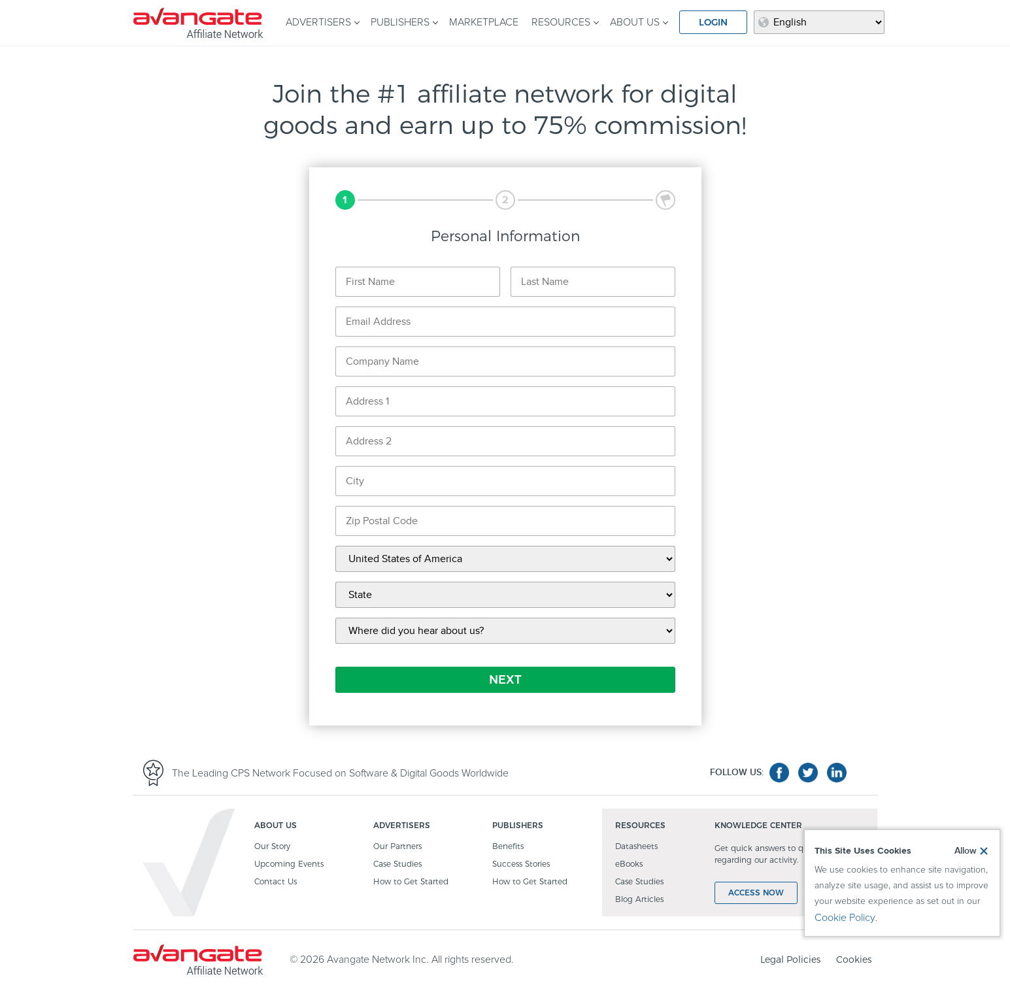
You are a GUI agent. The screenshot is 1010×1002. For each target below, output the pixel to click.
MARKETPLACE (483, 22)
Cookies (853, 959)
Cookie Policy (845, 917)
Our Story (272, 847)
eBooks (629, 864)
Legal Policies (790, 959)
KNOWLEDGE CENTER (758, 826)
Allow (965, 851)
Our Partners (397, 847)
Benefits (508, 847)
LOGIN (713, 22)
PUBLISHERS (400, 22)
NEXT (505, 680)
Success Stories (521, 864)
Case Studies (397, 864)
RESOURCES (560, 22)
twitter (808, 772)
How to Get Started (410, 882)
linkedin (837, 772)
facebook (779, 772)
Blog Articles (639, 899)
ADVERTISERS (318, 22)
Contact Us (275, 882)
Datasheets (636, 847)
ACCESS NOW (756, 892)
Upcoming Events (289, 864)
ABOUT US (635, 22)
